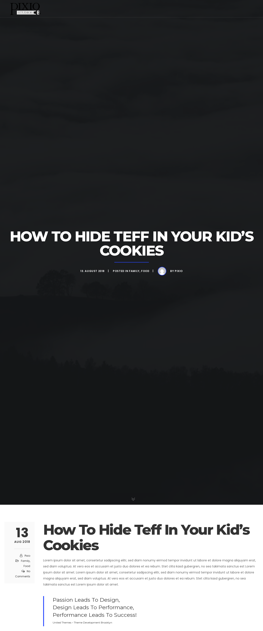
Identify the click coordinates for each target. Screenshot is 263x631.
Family (134, 271)
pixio (179, 271)
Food (145, 271)
